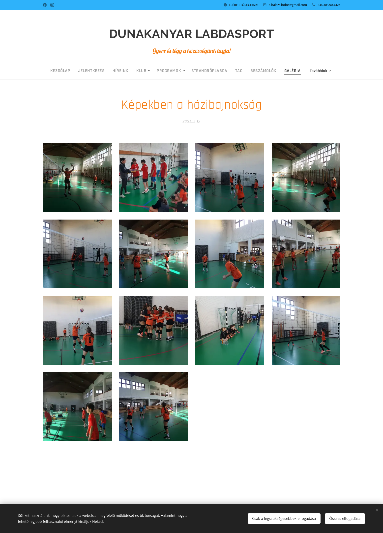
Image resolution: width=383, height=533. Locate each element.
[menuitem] (83, 71)
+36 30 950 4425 (328, 4)
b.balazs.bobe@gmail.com (287, 4)
